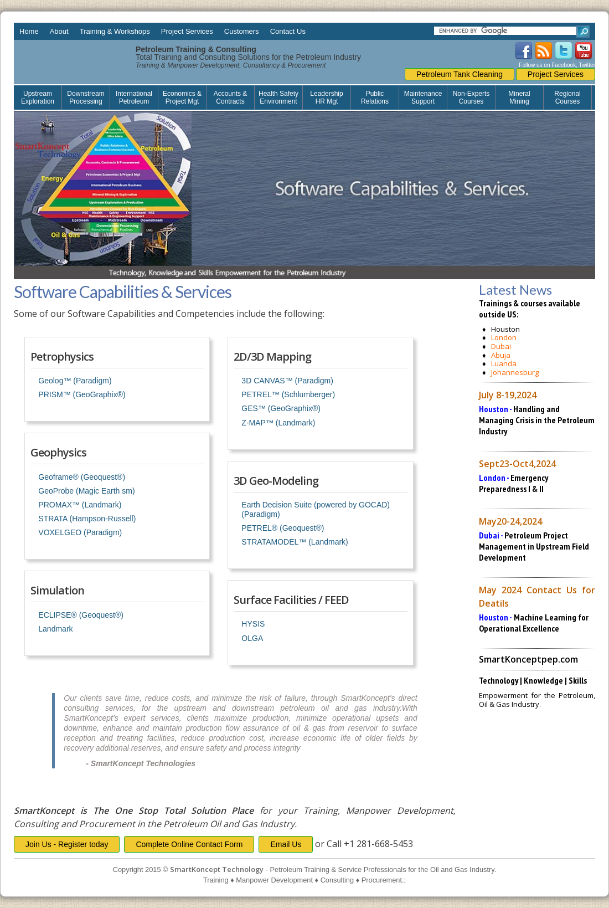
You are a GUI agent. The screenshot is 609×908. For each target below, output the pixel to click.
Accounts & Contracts (230, 97)
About (59, 31)
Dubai (501, 346)
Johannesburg (515, 372)
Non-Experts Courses (471, 97)
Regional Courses (567, 97)
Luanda (504, 363)
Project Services (187, 31)
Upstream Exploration (37, 97)
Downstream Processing (85, 97)
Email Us (285, 844)
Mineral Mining (519, 97)
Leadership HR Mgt (326, 97)
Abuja (500, 355)
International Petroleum (134, 97)
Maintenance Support (423, 97)
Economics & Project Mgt (182, 97)
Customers (241, 31)
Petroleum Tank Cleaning (459, 74)
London (504, 337)
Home (29, 31)
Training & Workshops (115, 31)
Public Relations (375, 97)
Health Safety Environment (278, 97)
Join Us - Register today (66, 844)
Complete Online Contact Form (189, 844)
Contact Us (288, 31)
